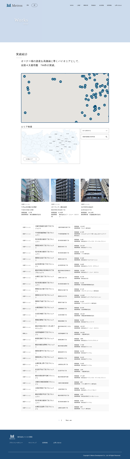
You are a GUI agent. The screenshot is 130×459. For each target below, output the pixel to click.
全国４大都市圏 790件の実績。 (39, 65)
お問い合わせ (118, 5)
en (28, 5)
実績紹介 (93, 5)
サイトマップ (32, 442)
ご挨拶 (78, 5)
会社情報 (101, 5)
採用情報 (109, 5)
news (72, 5)
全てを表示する (87, 130)
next (67, 420)
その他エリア (29, 159)
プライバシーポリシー (16, 442)
